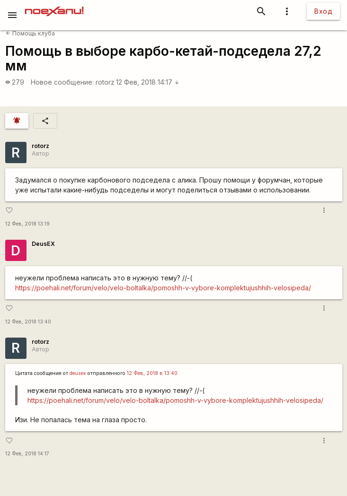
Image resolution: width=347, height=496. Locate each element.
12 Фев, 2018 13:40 (28, 322)
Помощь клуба (30, 33)
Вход (323, 11)
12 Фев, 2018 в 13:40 (152, 373)
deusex (78, 373)
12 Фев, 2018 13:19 (27, 224)
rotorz (105, 82)
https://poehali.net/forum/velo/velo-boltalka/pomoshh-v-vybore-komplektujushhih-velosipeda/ (163, 288)
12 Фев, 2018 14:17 (147, 82)
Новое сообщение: (62, 82)
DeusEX (43, 243)
